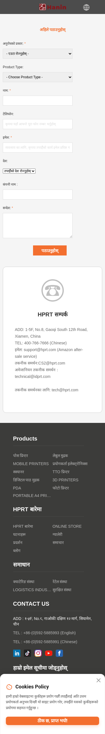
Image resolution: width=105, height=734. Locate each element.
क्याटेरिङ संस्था (24, 581)
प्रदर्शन (17, 542)
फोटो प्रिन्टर (61, 488)
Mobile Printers (31, 463)
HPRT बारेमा (23, 526)
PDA (17, 488)
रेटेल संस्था (60, 581)
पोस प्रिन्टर (20, 455)
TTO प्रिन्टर (61, 472)
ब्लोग (16, 550)
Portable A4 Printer (33, 495)
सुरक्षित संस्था (62, 590)
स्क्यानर (18, 472)
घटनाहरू (19, 534)
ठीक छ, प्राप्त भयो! (52, 720)
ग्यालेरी (57, 534)
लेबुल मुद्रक (60, 455)
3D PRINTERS (66, 480)
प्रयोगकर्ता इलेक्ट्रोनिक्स (70, 463)
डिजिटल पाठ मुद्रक (26, 480)
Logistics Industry (33, 590)
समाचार (58, 542)
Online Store (67, 526)
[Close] (98, 680)
